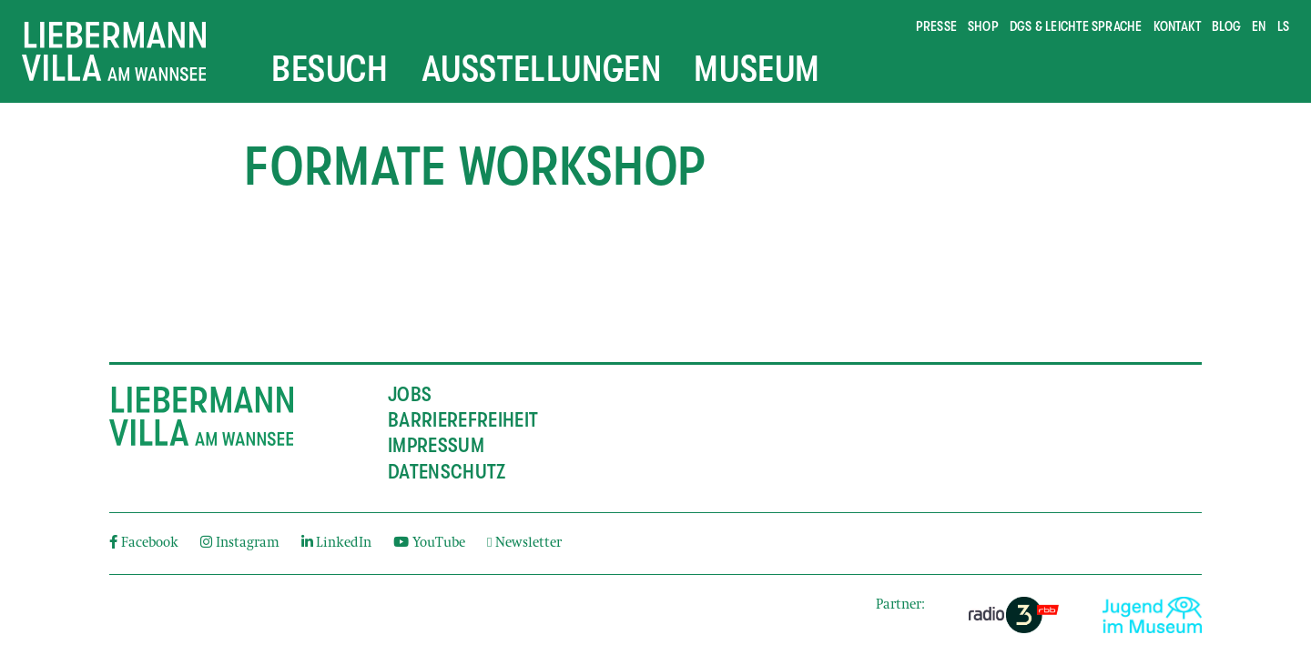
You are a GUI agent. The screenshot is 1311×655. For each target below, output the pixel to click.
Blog (1226, 26)
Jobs (410, 395)
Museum (757, 69)
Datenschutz (447, 472)
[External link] (1014, 615)
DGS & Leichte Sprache (1076, 26)
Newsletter (524, 543)
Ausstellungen (542, 69)
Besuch (330, 69)
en (1258, 26)
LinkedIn (336, 543)
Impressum (436, 446)
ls (1283, 26)
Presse (936, 26)
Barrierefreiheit (463, 420)
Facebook (143, 543)
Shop (983, 26)
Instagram (239, 543)
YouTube (429, 543)
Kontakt (1177, 26)
